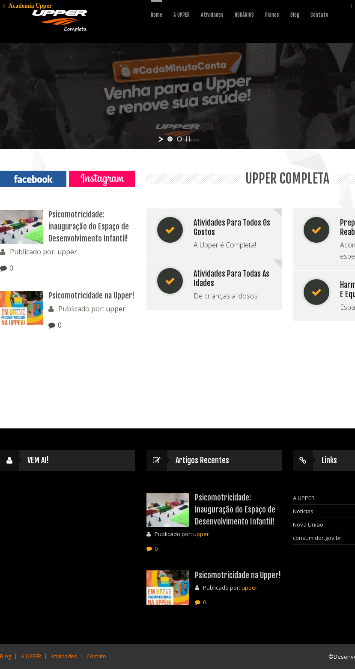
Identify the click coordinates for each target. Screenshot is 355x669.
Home (156, 15)
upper (67, 251)
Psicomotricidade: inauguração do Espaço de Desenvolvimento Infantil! (88, 226)
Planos (272, 15)
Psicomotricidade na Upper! (91, 295)
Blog (294, 15)
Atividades (212, 15)
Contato (319, 15)
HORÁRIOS (244, 15)
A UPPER (181, 15)
